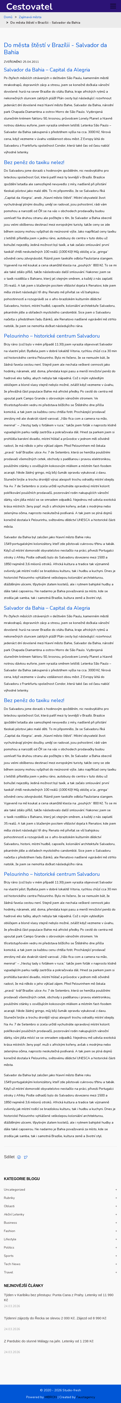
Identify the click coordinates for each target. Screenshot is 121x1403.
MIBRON (51, 1397)
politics (9, 1247)
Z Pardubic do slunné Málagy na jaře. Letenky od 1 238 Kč (48, 1341)
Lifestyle (10, 1239)
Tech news (12, 1264)
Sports (9, 1256)
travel (8, 1272)
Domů (8, 17)
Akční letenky (14, 1214)
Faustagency (85, 1397)
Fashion (9, 1231)
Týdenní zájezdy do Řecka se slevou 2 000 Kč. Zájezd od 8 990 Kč (55, 1318)
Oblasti (9, 1206)
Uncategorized (14, 1189)
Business (10, 1223)
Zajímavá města (30, 17)
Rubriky (9, 1198)
